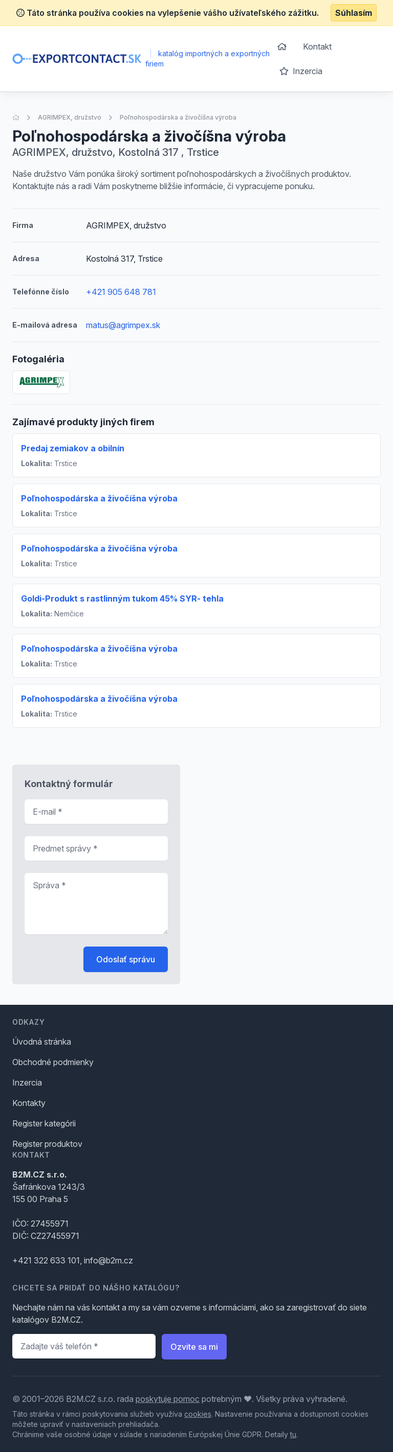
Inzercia (300, 71)
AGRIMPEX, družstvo (69, 117)
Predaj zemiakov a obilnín (72, 448)
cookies (197, 1414)
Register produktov (47, 1144)
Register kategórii (44, 1123)
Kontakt (317, 46)
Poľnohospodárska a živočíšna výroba (178, 117)
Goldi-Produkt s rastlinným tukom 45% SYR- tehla (122, 598)
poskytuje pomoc (168, 1399)
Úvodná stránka (41, 1041)
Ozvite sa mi (194, 1347)
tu (293, 1434)
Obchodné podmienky (53, 1062)
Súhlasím (353, 13)
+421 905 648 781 (121, 292)
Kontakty (29, 1103)
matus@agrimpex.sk (123, 325)
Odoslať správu (125, 959)
